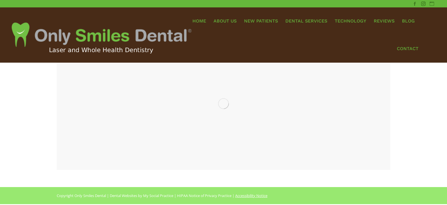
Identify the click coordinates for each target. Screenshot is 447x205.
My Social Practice (157, 195)
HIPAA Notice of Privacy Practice (204, 195)
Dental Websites (123, 195)
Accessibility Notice (251, 195)
